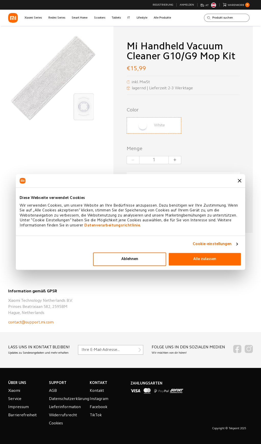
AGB (53, 391)
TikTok (96, 415)
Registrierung (163, 5)
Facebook (98, 407)
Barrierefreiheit (22, 415)
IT (128, 18)
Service (14, 399)
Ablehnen (129, 259)
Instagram (99, 399)
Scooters (99, 18)
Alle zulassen (204, 259)
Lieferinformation (65, 407)
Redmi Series (56, 18)
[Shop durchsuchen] (227, 18)
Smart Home (79, 18)
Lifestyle (142, 18)
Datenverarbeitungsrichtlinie (112, 225)
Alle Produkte (162, 18)
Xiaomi (14, 391)
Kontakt (97, 391)
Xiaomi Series (33, 18)
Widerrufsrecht (63, 415)
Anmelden (187, 5)
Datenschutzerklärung (69, 399)
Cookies (56, 423)
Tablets (116, 18)
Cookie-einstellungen (212, 244)
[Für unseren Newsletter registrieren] (110, 350)
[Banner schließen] (239, 180)
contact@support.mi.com (31, 322)
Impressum (18, 407)
